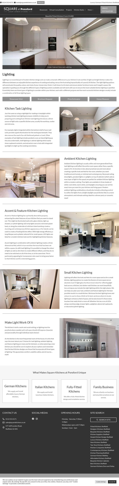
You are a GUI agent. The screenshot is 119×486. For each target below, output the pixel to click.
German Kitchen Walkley (99, 455)
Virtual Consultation (56, 10)
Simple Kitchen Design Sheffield (101, 437)
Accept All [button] (112, 482)
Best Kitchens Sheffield (98, 463)
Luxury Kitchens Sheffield (99, 440)
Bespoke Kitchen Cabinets (99, 461)
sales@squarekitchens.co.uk (15, 422)
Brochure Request (61, 19)
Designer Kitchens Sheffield (100, 429)
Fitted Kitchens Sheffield (99, 426)
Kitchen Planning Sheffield (99, 453)
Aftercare (41, 2)
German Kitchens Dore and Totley (102, 466)
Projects (69, 10)
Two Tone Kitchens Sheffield (100, 445)
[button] (113, 21)
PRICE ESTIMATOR (107, 9)
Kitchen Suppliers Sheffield (99, 434)
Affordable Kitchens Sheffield (100, 458)
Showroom (43, 10)
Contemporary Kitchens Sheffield (102, 450)
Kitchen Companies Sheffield (100, 448)
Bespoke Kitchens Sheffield (100, 432)
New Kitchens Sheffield (98, 442)
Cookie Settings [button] (101, 482)
